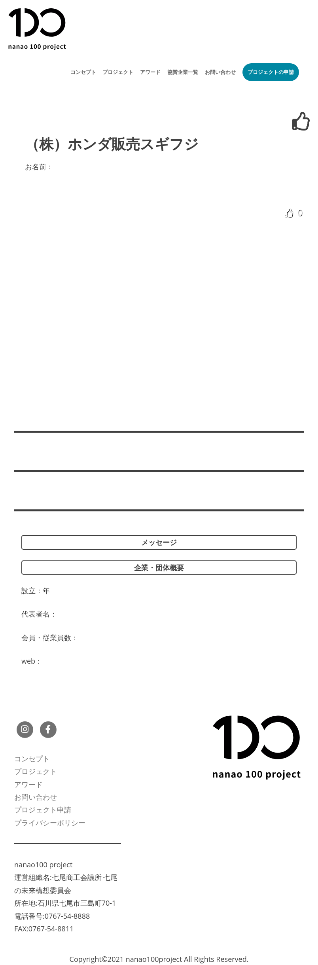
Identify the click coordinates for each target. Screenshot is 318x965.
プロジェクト (117, 72)
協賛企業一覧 (182, 72)
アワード (150, 72)
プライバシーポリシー (49, 822)
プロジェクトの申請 (271, 72)
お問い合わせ (220, 72)
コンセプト (83, 72)
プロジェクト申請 (42, 809)
